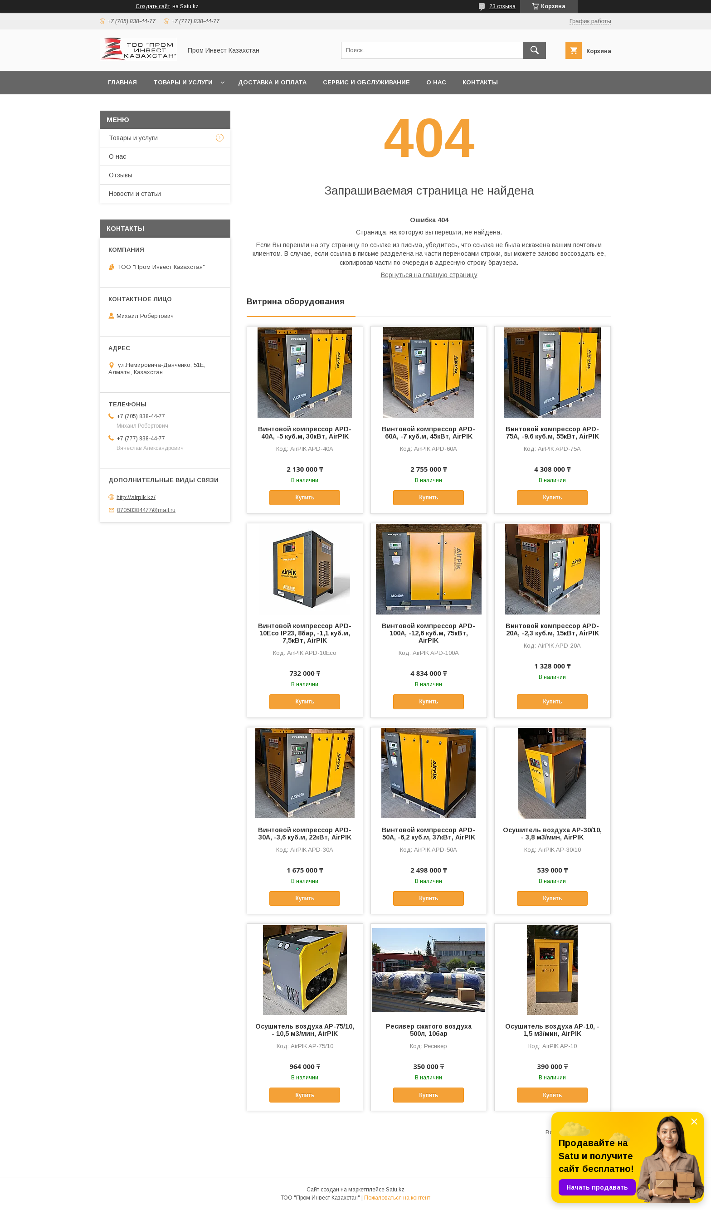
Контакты (480, 82)
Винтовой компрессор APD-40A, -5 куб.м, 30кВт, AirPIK (304, 432)
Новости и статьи (135, 193)
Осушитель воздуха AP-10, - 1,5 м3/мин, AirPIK (552, 1030)
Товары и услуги (183, 82)
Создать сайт (153, 6)
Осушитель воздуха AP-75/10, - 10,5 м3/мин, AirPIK (304, 1030)
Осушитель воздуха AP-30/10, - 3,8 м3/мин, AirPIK (552, 833)
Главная (122, 82)
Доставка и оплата (272, 82)
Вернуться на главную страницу (429, 274)
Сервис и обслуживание (366, 82)
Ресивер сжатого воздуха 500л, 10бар (429, 1030)
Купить (304, 497)
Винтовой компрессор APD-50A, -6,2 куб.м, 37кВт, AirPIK (428, 833)
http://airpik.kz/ (136, 496)
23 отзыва (502, 6)
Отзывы (120, 175)
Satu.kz (395, 1189)
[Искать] (534, 50)
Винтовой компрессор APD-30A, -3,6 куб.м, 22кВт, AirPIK (304, 833)
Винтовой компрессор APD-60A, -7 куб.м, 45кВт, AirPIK (428, 432)
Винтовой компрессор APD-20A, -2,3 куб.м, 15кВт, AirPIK (552, 629)
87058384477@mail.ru (146, 510)
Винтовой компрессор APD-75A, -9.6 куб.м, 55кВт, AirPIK (552, 432)
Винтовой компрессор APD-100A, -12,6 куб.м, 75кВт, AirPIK (428, 633)
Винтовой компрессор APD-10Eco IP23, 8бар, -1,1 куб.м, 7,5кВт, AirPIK (304, 633)
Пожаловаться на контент (397, 1198)
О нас (436, 82)
